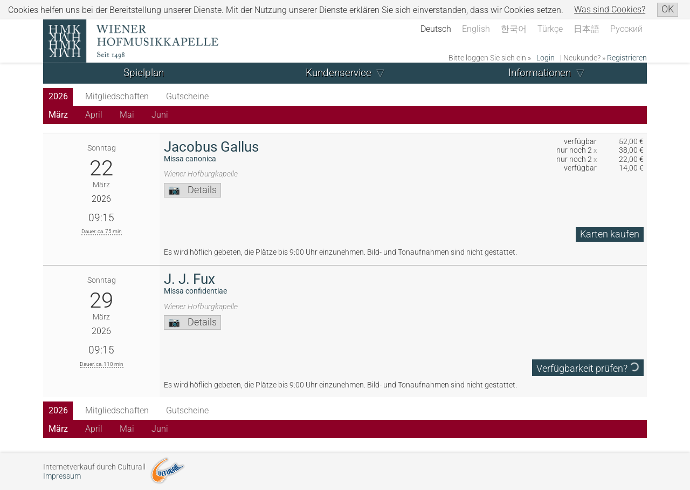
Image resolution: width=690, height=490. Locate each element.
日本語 (586, 29)
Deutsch (435, 29)
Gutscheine (187, 96)
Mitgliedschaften (117, 96)
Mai (127, 115)
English (476, 29)
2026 (58, 96)
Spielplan (143, 72)
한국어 (514, 29)
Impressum (62, 476)
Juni (159, 115)
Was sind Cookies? (609, 9)
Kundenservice (338, 72)
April (93, 115)
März (58, 115)
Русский (626, 29)
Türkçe (550, 29)
